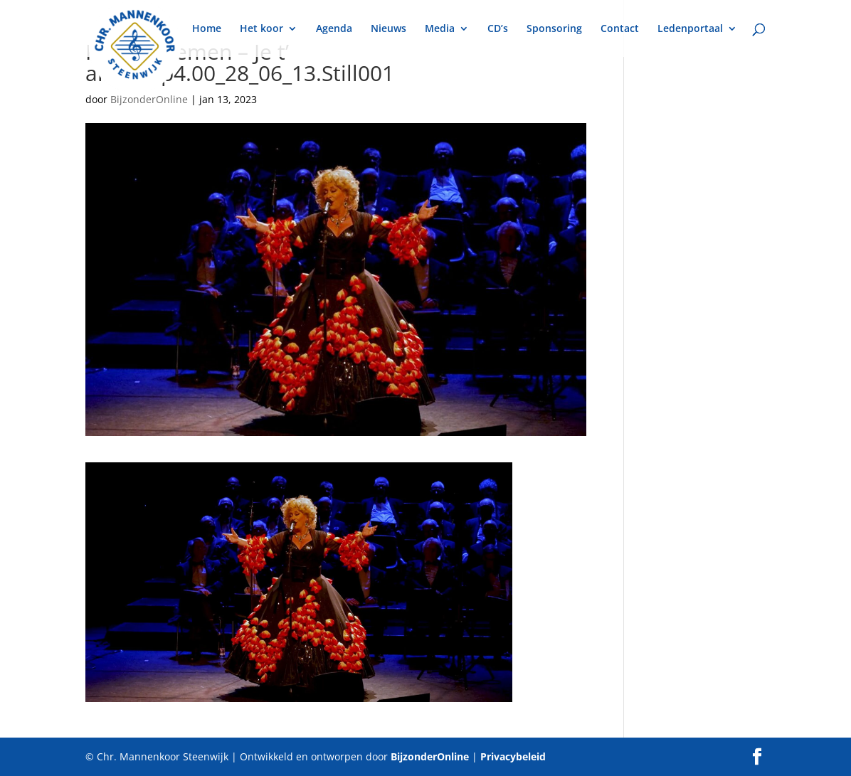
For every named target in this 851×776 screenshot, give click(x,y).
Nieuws (388, 29)
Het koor (261, 29)
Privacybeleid (513, 756)
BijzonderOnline (149, 99)
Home (206, 29)
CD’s (497, 29)
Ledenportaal (690, 29)
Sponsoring (554, 29)
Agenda (334, 29)
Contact (620, 29)
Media (440, 29)
